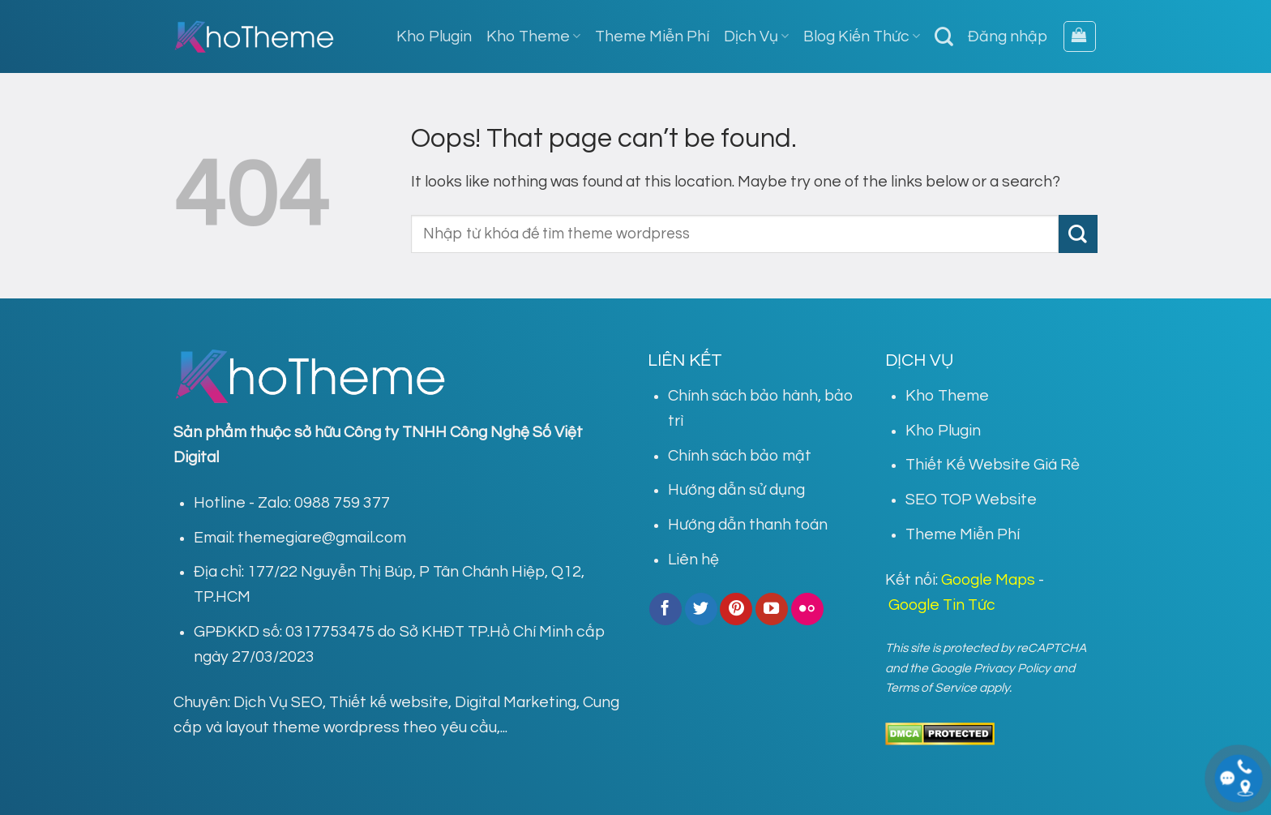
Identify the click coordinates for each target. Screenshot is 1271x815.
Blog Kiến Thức (861, 36)
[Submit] (1078, 234)
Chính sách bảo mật (739, 456)
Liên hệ (693, 559)
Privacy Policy (1012, 668)
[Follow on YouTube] (771, 609)
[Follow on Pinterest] (736, 609)
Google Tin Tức (941, 605)
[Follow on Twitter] (701, 609)
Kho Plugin (434, 36)
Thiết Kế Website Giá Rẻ (992, 465)
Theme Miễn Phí (652, 36)
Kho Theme (533, 36)
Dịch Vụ (756, 36)
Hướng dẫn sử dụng (736, 490)
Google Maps (988, 580)
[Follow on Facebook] (665, 609)
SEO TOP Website (971, 499)
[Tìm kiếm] (944, 36)
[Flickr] (807, 609)
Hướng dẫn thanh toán (748, 525)
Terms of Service (931, 687)
